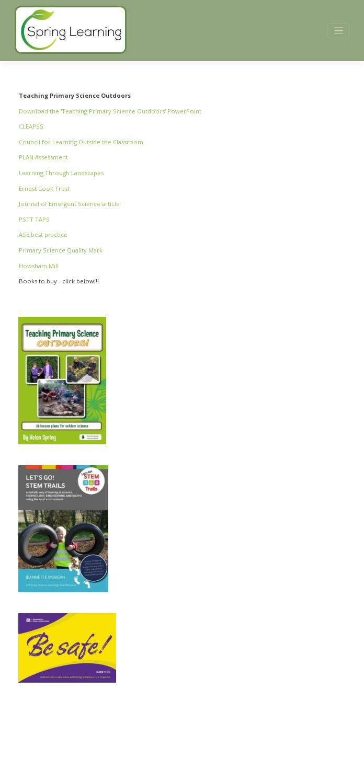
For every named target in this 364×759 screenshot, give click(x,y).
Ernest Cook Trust (44, 188)
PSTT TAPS (34, 219)
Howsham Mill (39, 266)
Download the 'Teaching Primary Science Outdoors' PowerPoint (110, 111)
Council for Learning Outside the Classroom (81, 142)
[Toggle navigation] (338, 30)
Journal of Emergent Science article (69, 204)
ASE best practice (43, 234)
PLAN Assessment (43, 157)
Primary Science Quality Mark (61, 250)
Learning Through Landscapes (61, 173)
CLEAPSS (31, 126)
